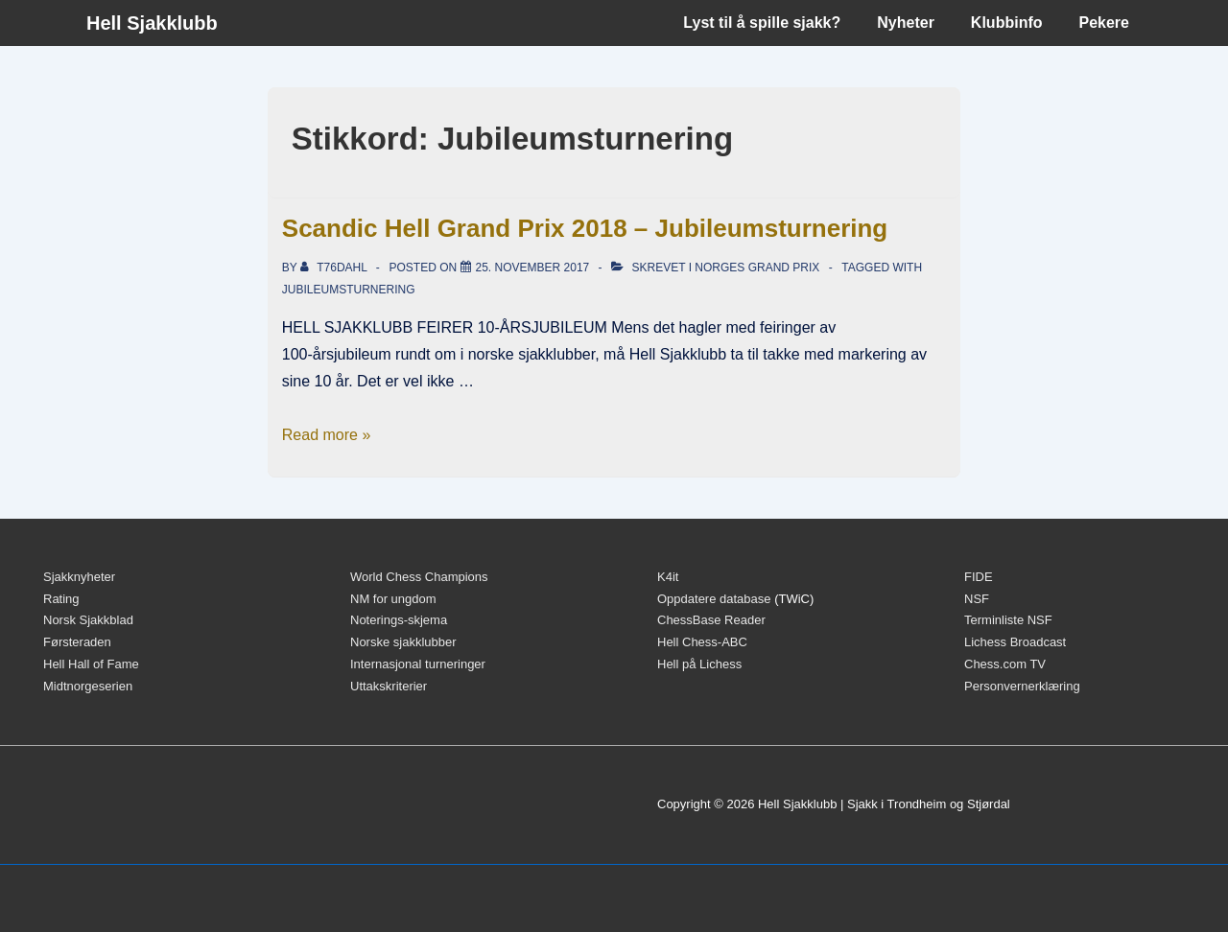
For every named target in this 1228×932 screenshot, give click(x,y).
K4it (667, 577)
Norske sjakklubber (403, 642)
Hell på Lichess (699, 664)
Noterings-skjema (398, 620)
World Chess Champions (419, 577)
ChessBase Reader (711, 620)
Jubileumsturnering (348, 289)
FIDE (978, 577)
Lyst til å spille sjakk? (761, 22)
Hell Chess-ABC (702, 642)
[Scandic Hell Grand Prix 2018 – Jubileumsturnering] (533, 267)
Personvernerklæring (1022, 686)
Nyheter (905, 22)
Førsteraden (77, 642)
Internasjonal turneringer (417, 664)
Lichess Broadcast (1015, 642)
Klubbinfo (1007, 22)
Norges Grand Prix (757, 267)
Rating (61, 599)
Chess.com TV (1005, 664)
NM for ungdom (393, 599)
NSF (976, 599)
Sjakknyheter (79, 577)
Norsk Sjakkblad (88, 620)
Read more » (326, 435)
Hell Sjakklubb (152, 23)
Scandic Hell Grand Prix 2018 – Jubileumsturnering (584, 228)
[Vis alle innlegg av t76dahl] (335, 267)
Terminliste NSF (1008, 620)
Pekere (1104, 22)
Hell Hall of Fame (91, 664)
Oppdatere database (714, 599)
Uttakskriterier (388, 686)
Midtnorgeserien (87, 686)
